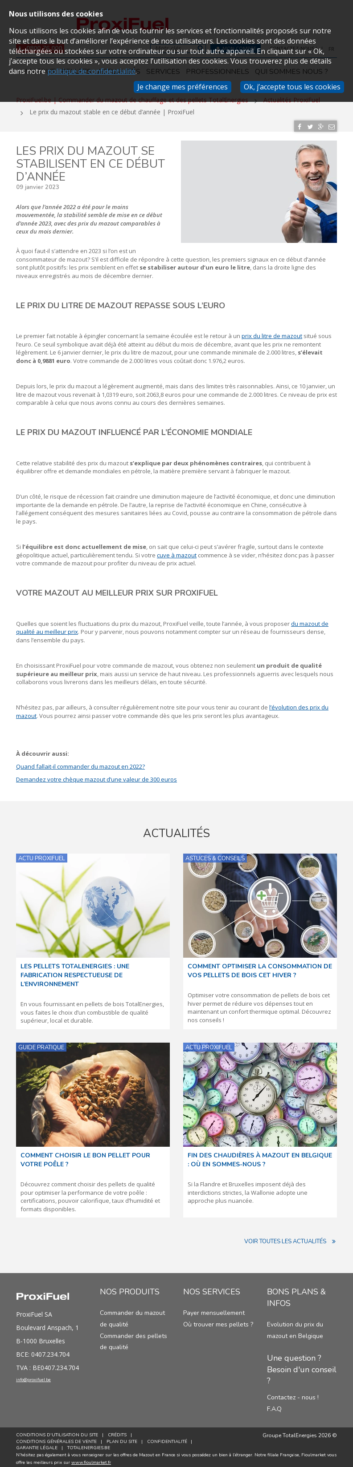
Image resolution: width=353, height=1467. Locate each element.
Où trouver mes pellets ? (218, 1320)
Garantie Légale (36, 1444)
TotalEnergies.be (90, 1444)
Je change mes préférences (182, 87)
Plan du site (123, 1438)
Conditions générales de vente (56, 1438)
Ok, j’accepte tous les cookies (292, 87)
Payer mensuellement (214, 1309)
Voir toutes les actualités (290, 1238)
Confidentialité (171, 1438)
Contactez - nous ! (293, 1394)
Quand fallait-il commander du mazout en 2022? (80, 763)
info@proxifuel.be (46, 1378)
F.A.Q (274, 1405)
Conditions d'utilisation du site (57, 1431)
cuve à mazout (177, 551)
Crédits (119, 1431)
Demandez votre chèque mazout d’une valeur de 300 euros (96, 775)
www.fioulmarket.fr (91, 1459)
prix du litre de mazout (272, 332)
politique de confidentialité (91, 71)
